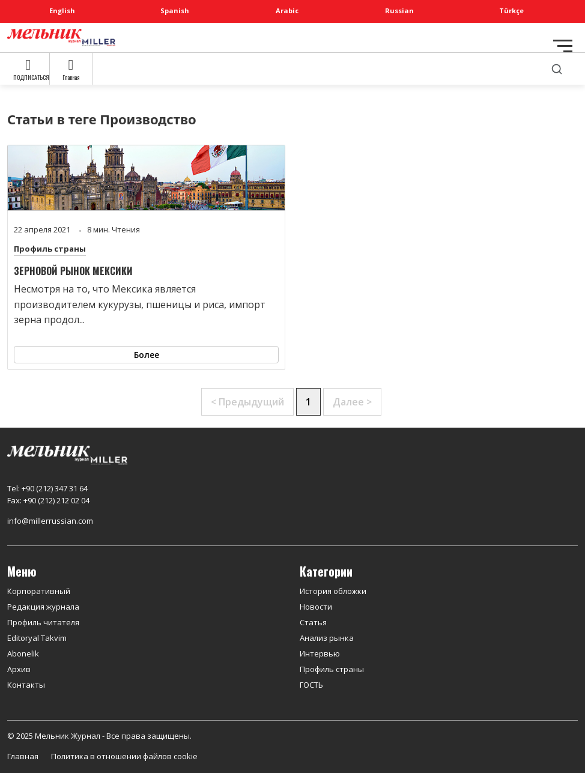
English (62, 10)
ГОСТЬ (311, 684)
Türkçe (511, 10)
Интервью (320, 653)
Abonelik (23, 653)
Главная (22, 756)
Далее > (352, 401)
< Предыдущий (247, 401)
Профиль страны (50, 248)
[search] (557, 69)
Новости (316, 606)
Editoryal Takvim (37, 637)
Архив (19, 669)
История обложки (333, 591)
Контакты (26, 684)
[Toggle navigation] (563, 46)
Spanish (174, 10)
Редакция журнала (43, 606)
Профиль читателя (43, 622)
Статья (313, 622)
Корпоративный (38, 591)
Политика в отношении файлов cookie (124, 756)
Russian (399, 10)
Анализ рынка (327, 637)
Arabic (287, 10)
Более (146, 354)
